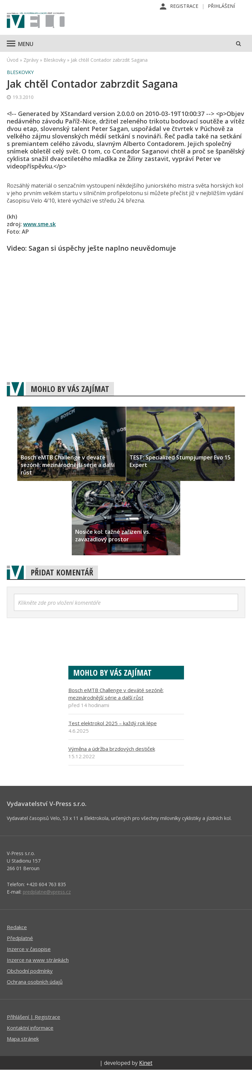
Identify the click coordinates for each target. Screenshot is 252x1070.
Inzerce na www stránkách (38, 959)
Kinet (145, 1063)
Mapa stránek (23, 1038)
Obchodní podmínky (30, 970)
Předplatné (20, 938)
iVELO (36, 20)
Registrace (184, 6)
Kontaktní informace (30, 1027)
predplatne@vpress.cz (47, 892)
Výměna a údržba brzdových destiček (111, 748)
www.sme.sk (39, 224)
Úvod (12, 60)
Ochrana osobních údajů (35, 981)
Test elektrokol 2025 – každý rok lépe (112, 723)
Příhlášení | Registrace (33, 1016)
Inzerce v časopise (29, 949)
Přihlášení (221, 6)
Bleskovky (55, 60)
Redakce (17, 927)
